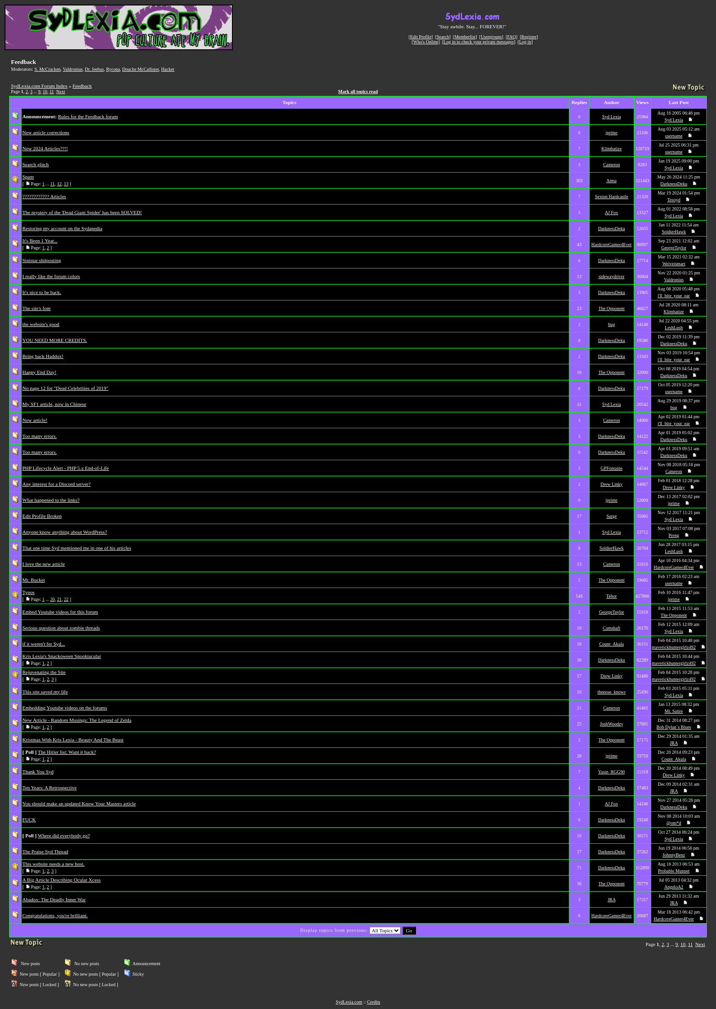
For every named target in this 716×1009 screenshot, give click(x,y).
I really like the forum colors (51, 276)
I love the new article (43, 564)
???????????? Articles (44, 196)
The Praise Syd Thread (45, 851)
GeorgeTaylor (673, 247)
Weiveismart (673, 263)
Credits (373, 1001)
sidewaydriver (612, 276)
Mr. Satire (674, 711)
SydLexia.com (349, 1001)
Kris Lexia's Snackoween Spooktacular (61, 656)
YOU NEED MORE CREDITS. (54, 340)
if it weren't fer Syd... (43, 643)
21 (59, 599)
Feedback (82, 86)
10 (44, 91)
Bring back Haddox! (42, 356)
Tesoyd (673, 199)
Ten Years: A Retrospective (49, 787)
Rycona (113, 69)
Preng (674, 535)
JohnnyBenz (674, 854)
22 (66, 599)
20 (52, 599)
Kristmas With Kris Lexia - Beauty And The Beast (73, 739)
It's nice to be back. (41, 292)
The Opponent (611, 308)
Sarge (611, 516)
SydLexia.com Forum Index (39, 86)
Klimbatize (611, 148)
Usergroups (491, 36)
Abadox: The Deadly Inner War (54, 899)
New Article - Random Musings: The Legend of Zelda (77, 720)
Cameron (611, 164)
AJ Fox (611, 212)
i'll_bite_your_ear (674, 295)
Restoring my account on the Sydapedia (62, 228)
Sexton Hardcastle (611, 196)
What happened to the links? (50, 500)
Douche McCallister (140, 69)
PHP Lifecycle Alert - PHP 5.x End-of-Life (65, 468)
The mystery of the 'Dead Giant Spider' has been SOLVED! (82, 212)
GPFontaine (611, 468)
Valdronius (72, 69)
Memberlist (464, 36)
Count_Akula (611, 643)
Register (528, 36)
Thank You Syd (37, 771)
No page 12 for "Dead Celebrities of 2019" (65, 388)
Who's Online (425, 41)
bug (611, 324)
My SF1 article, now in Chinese (54, 404)
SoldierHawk (674, 231)
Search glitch (35, 164)
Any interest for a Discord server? (56, 484)
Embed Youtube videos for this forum (60, 612)
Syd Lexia (611, 116)
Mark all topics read (358, 91)
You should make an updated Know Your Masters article (79, 803)
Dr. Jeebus (94, 69)
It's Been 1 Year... (40, 240)
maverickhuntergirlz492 (674, 647)
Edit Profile (420, 36)
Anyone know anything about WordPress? (64, 532)
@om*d (674, 822)
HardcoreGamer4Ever (611, 244)
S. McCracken (47, 69)
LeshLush (674, 327)
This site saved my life (45, 691)
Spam (28, 176)
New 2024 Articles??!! (45, 148)
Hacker (167, 69)
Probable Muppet (674, 870)
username (673, 135)
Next (60, 91)
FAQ (511, 36)
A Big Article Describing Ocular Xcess (61, 880)
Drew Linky (611, 484)
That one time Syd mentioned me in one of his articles (76, 548)
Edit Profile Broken (42, 516)
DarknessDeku (673, 183)
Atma (611, 180)
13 (66, 183)
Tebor (611, 596)
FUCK (29, 819)
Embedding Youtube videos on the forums (64, 707)
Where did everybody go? (64, 835)
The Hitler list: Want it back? (67, 752)
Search (443, 36)
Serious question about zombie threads (61, 628)
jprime (611, 132)
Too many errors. (39, 436)
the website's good (40, 324)
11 (51, 91)
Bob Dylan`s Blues (673, 727)
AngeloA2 (674, 886)
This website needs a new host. (53, 864)
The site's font (36, 308)
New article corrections (45, 132)
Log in (525, 41)
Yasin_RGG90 (611, 771)
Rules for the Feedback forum (88, 116)
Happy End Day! (39, 372)
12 (59, 183)
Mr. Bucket (33, 580)
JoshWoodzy (611, 723)
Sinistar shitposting (41, 260)
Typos (28, 592)
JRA (674, 743)
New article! (34, 420)
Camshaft (611, 628)
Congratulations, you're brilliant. (55, 915)
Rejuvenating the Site (44, 672)
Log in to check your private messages (478, 41)
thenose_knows (611, 691)
